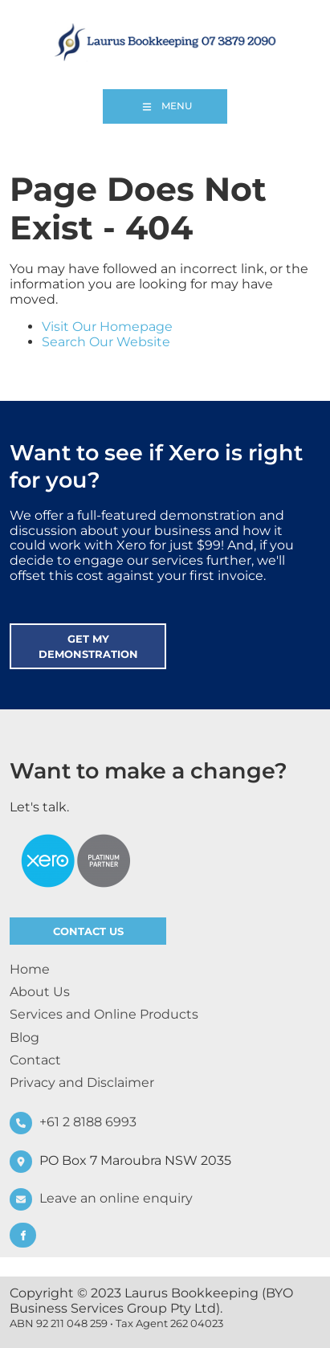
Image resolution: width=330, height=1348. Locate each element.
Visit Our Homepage (107, 326)
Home (30, 969)
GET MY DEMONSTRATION (79, 630)
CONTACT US (43, 924)
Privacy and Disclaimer (82, 1082)
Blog (24, 1037)
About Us (40, 991)
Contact (35, 1060)
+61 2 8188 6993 (87, 1121)
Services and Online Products (104, 1014)
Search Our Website (106, 341)
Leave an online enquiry (116, 1199)
